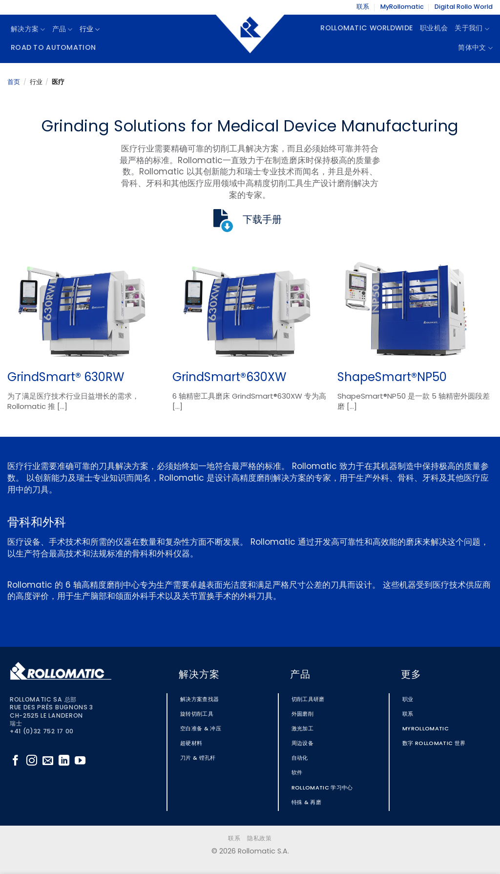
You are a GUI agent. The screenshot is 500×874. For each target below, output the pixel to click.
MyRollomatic (402, 7)
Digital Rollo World (464, 7)
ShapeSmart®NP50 (392, 378)
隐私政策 (259, 839)
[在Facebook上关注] (15, 761)
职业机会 (434, 28)
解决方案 (28, 29)
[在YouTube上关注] (80, 761)
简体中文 (475, 48)
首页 (13, 82)
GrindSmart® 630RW (65, 378)
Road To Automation (53, 48)
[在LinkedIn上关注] (64, 761)
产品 (62, 29)
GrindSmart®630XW (229, 378)
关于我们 (472, 29)
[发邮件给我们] (47, 761)
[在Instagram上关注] (31, 761)
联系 (362, 7)
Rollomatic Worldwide (366, 28)
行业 (90, 29)
